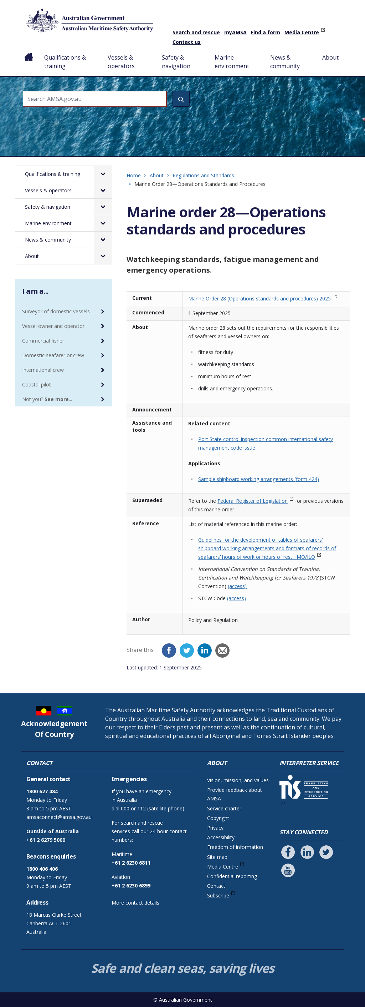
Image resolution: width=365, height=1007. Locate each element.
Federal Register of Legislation (252, 500)
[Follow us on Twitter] (326, 852)
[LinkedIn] (204, 650)
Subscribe (218, 895)
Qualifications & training (65, 62)
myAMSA (235, 32)
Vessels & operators (121, 62)
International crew (43, 369)
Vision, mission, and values (238, 780)
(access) (237, 586)
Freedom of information (235, 847)
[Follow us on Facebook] (288, 852)
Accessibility (221, 837)
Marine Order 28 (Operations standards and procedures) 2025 (259, 298)
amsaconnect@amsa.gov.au (59, 817)
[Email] (222, 650)
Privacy (215, 827)
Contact (216, 885)
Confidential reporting (232, 876)
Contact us (187, 42)
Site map (217, 857)
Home (29, 52)
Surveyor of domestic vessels (56, 311)
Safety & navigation (176, 62)
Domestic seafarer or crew (53, 355)
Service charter (224, 808)
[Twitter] (187, 650)
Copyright (218, 818)
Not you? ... (47, 399)
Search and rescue (196, 32)
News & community (285, 62)
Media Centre (301, 32)
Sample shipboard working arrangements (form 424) (258, 479)
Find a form (265, 32)
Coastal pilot (36, 384)
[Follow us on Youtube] (288, 870)
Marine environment (232, 62)
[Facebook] (169, 650)
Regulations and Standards (203, 175)
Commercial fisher (43, 340)
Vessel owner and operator (53, 326)
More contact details (135, 902)
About (330, 57)
